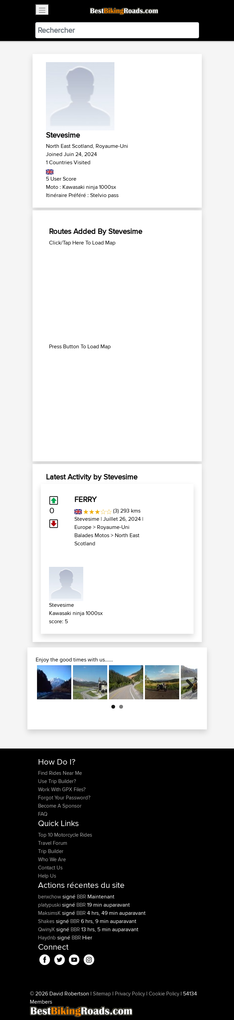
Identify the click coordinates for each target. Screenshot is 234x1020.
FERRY (85, 499)
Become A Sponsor (60, 805)
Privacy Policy (130, 993)
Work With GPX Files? (62, 789)
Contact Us (50, 867)
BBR (81, 896)
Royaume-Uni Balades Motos (102, 531)
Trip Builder (50, 851)
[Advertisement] (117, 295)
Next (187, 682)
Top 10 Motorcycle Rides (65, 834)
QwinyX (47, 929)
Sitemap (102, 993)
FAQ (42, 814)
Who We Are (52, 859)
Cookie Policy (164, 993)
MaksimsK (50, 913)
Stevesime (86, 519)
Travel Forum (52, 843)
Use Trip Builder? (57, 781)
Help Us (47, 875)
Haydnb (47, 937)
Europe (82, 527)
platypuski (50, 904)
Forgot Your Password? (64, 797)
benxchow (50, 896)
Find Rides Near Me (60, 773)
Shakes (47, 921)
